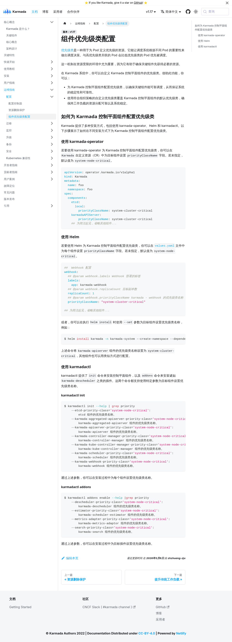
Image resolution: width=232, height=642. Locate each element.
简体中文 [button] (169, 12)
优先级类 (67, 50)
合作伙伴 (73, 12)
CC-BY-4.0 (146, 633)
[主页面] (64, 23)
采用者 (57, 12)
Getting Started (20, 607)
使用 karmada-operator (211, 35)
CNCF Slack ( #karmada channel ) (108, 607)
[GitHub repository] (188, 12)
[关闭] (227, 3)
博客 (45, 12)
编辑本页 (69, 558)
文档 (35, 12)
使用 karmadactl (207, 46)
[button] (29, 22)
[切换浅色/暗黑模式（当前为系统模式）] (196, 12)
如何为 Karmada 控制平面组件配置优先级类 (211, 27)
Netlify (181, 633)
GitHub (138, 2)
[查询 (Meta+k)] (215, 11)
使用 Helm (204, 40)
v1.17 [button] (149, 12)
